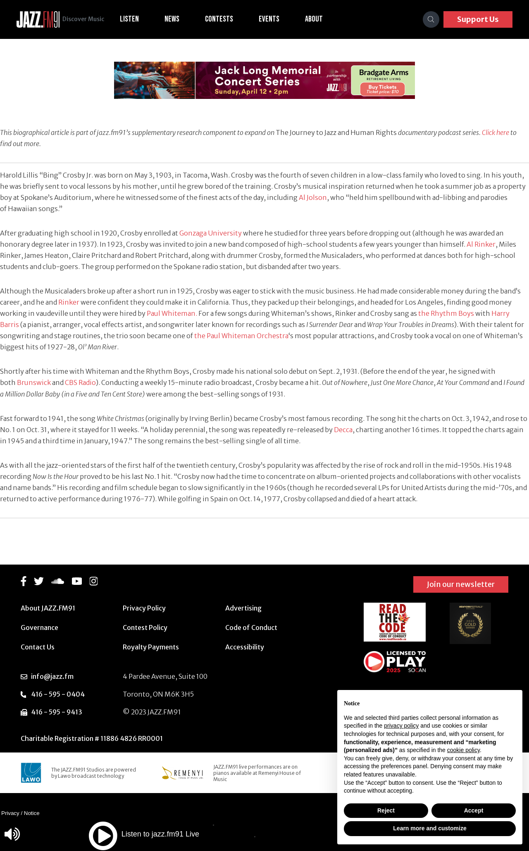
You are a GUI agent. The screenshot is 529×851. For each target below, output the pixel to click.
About (324, 19)
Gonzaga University (210, 233)
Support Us (478, 19)
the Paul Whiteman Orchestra (241, 336)
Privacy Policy (144, 608)
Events (279, 19)
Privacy (10, 813)
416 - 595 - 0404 (58, 694)
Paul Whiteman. (172, 313)
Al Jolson (313, 197)
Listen (139, 19)
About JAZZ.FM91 (48, 608)
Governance (39, 627)
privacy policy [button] (401, 725)
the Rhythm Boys (446, 313)
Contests (229, 19)
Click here (495, 132)
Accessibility (244, 647)
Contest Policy (145, 627)
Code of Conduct (251, 627)
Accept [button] (474, 810)
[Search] (431, 19)
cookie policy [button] (463, 750)
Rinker (68, 302)
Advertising (243, 608)
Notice (32, 813)
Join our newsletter (461, 584)
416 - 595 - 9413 (56, 712)
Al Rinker (481, 244)
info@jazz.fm (52, 676)
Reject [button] (386, 810)
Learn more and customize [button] (429, 828)
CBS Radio (80, 382)
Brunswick (34, 382)
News (182, 19)
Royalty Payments (151, 647)
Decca (343, 430)
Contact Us (38, 647)
